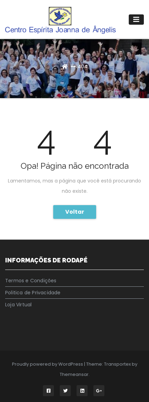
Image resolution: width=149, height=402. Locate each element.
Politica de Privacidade (33, 292)
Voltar (74, 212)
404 (83, 66)
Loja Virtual (18, 304)
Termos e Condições (31, 280)
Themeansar (74, 374)
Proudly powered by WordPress (48, 364)
